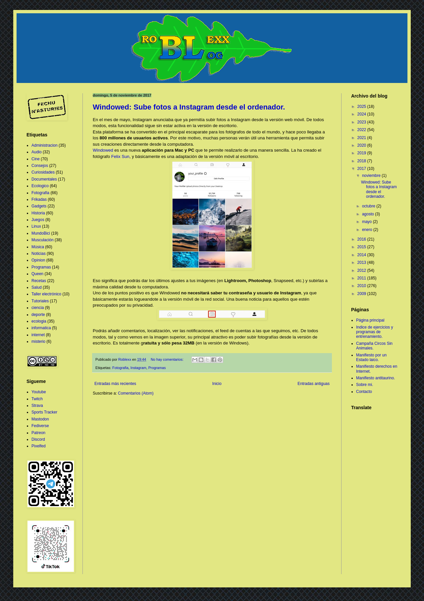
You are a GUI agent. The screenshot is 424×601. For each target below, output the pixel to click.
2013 (362, 262)
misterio (38, 341)
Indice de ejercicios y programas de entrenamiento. (374, 332)
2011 (362, 278)
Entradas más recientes (115, 383)
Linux (36, 226)
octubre (369, 206)
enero (367, 229)
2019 (362, 153)
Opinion (38, 260)
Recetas (38, 280)
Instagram (138, 368)
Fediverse (40, 425)
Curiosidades (43, 172)
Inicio (217, 383)
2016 (362, 239)
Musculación (42, 240)
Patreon (38, 432)
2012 (362, 270)
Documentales (44, 179)
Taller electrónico (46, 294)
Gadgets (38, 206)
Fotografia (120, 368)
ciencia (37, 307)
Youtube (38, 392)
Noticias (38, 253)
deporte (38, 314)
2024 (362, 114)
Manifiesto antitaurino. (375, 378)
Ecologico (40, 186)
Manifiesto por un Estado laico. (371, 357)
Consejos (39, 165)
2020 (362, 145)
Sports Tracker (44, 412)
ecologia (38, 321)
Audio (36, 152)
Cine (35, 159)
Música (37, 247)
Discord (38, 439)
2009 (362, 293)
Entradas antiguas (313, 383)
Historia (38, 213)
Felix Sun (120, 156)
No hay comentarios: (168, 359)
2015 (362, 247)
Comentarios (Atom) (135, 393)
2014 (362, 255)
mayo (367, 221)
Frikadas (39, 199)
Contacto (364, 391)
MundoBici (40, 233)
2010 (362, 285)
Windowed (103, 150)
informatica (41, 328)
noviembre (372, 175)
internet (38, 335)
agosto (368, 214)
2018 (362, 161)
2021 (362, 137)
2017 (362, 168)
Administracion (44, 145)
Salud (36, 287)
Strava (37, 405)
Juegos (37, 219)
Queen (37, 273)
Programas (157, 368)
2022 (362, 129)
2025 (362, 106)
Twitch (37, 399)
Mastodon (40, 419)
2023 (362, 122)
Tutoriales (40, 301)
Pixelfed (38, 446)
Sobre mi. (364, 384)
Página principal (370, 320)
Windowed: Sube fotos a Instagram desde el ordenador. (189, 107)
